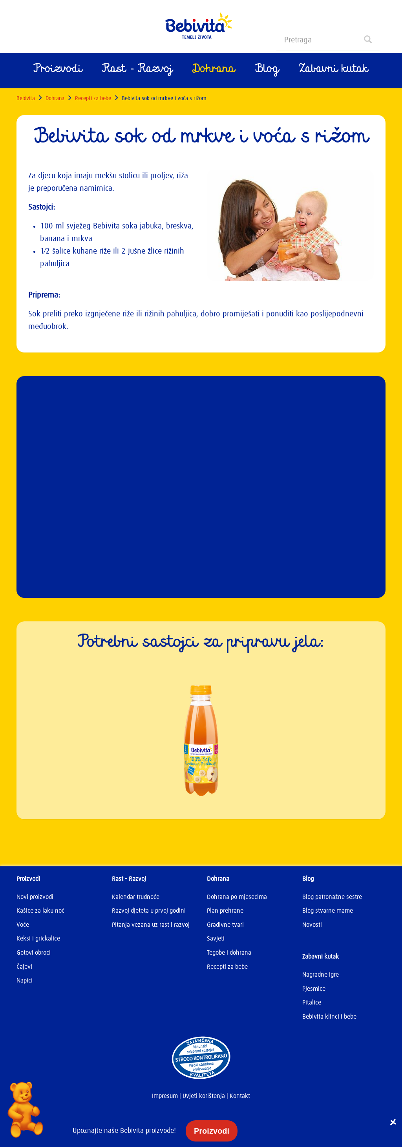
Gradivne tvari (225, 925)
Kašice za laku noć (40, 911)
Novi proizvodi (34, 897)
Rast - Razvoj (137, 71)
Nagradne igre (320, 975)
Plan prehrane (225, 911)
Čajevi (24, 967)
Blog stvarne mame (327, 911)
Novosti (312, 925)
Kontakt (240, 1096)
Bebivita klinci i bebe (329, 1017)
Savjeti (216, 938)
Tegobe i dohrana (229, 953)
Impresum (165, 1096)
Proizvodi (58, 71)
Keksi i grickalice (38, 938)
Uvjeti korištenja (204, 1096)
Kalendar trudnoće (135, 897)
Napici (24, 980)
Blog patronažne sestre (332, 897)
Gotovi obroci (33, 953)
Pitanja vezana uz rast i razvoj (151, 925)
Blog (267, 71)
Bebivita (25, 98)
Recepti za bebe (93, 98)
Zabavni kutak (333, 71)
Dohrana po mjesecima (237, 897)
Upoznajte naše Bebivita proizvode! (125, 1130)
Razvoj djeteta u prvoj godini (149, 911)
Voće (22, 925)
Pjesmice (313, 989)
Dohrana (214, 71)
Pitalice (311, 1002)
